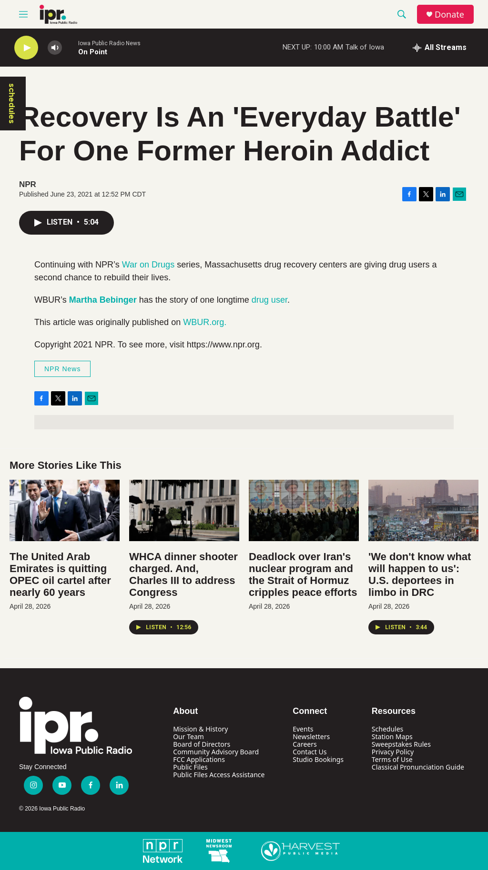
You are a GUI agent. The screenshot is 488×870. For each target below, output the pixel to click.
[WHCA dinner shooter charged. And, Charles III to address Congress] (184, 510)
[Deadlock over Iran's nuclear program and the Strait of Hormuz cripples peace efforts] (304, 510)
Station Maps (392, 736)
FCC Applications (199, 759)
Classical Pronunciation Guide (418, 766)
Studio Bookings (318, 759)
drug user (269, 300)
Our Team (188, 736)
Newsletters (311, 736)
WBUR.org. (204, 322)
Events (303, 728)
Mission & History (200, 728)
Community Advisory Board (216, 751)
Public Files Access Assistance (218, 774)
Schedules (387, 728)
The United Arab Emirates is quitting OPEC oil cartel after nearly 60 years (60, 574)
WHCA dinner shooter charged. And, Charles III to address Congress (183, 574)
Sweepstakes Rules (401, 744)
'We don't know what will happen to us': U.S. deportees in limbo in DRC (419, 574)
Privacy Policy (393, 751)
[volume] (55, 48)
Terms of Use (392, 759)
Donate (449, 15)
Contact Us (309, 751)
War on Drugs (148, 264)
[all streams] (440, 48)
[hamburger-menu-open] (23, 14)
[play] (26, 47)
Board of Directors (201, 744)
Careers (304, 744)
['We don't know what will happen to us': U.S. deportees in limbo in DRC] (423, 510)
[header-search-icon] (402, 14)
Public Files (190, 766)
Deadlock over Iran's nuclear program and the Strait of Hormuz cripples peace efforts (303, 574)
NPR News (62, 369)
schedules (12, 103)
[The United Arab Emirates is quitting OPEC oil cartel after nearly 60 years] (65, 510)
